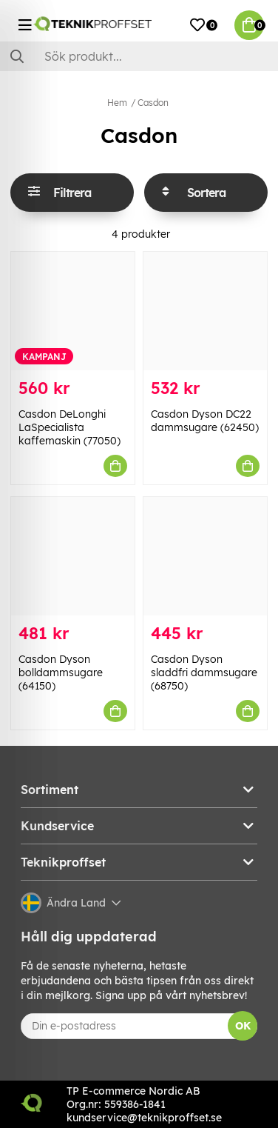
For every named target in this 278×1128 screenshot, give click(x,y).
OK (243, 1025)
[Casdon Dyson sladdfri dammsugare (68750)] (205, 556)
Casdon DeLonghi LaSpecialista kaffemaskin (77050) (69, 427)
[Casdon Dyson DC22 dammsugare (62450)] (205, 311)
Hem (117, 102)
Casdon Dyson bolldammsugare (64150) (60, 673)
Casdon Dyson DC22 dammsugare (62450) (205, 420)
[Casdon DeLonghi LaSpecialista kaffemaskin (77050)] (72, 311)
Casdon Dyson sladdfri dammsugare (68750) (204, 673)
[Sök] (139, 56)
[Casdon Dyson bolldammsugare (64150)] (72, 556)
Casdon (153, 102)
